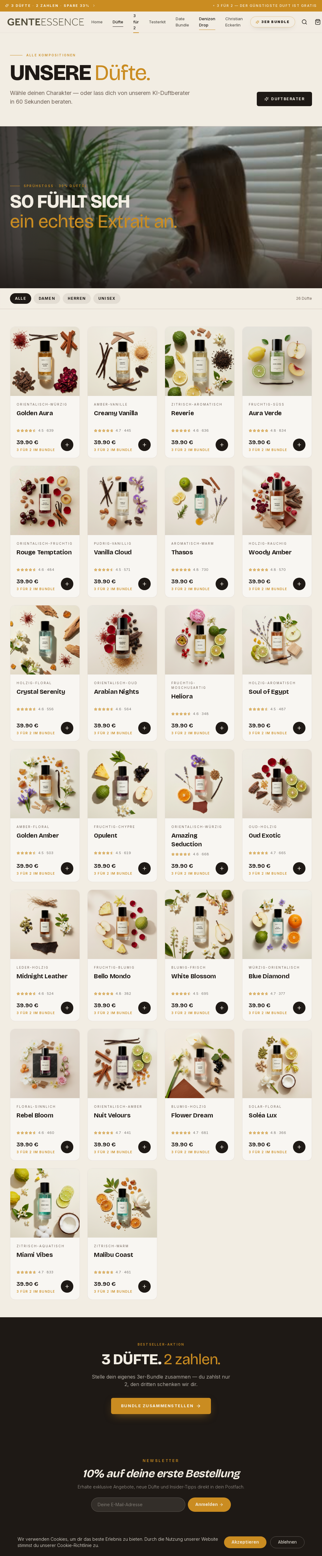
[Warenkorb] (318, 22)
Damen (47, 298)
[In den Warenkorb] (67, 445)
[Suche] (304, 22)
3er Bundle (273, 22)
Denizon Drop (207, 22)
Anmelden (209, 1504)
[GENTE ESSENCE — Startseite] (45, 22)
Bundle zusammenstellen (161, 1405)
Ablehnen (287, 1542)
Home (97, 21)
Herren (77, 298)
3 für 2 (136, 22)
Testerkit (157, 21)
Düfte (118, 22)
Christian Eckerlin (234, 21)
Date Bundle (182, 21)
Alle (20, 298)
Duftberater (284, 98)
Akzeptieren (245, 1542)
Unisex (106, 298)
